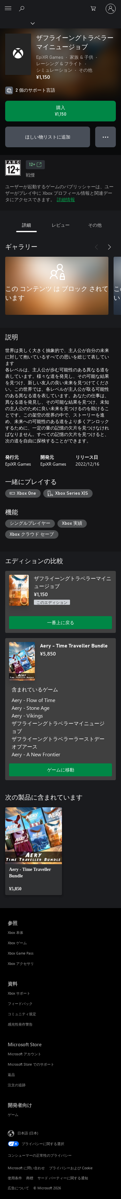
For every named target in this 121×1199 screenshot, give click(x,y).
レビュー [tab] (61, 225)
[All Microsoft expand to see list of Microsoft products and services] (8, 8)
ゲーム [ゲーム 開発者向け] (13, 1114)
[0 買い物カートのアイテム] (95, 8)
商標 (29, 1178)
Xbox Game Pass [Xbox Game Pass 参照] (21, 953)
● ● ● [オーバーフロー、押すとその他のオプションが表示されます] (106, 137)
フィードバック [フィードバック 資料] (20, 1003)
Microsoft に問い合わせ (26, 1168)
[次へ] (109, 247)
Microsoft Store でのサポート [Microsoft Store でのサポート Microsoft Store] (31, 1064)
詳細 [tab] (26, 225)
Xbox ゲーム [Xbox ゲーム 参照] (17, 943)
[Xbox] (17, 22)
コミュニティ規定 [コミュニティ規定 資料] (22, 1014)
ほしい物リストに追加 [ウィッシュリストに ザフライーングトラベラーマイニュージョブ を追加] (47, 137)
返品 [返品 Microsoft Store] (11, 1074)
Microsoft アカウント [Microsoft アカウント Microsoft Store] (24, 1054)
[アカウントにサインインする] (110, 8)
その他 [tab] (95, 225)
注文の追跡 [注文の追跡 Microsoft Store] (16, 1085)
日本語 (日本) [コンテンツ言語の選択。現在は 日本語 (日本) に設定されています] (27, 1133)
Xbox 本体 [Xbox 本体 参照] (15, 932)
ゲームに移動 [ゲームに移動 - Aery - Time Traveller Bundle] (60, 770)
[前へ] (96, 247)
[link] (33, 851)
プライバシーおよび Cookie (71, 1168)
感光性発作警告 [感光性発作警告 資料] (20, 1024)
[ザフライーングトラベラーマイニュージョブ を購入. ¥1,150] (60, 111)
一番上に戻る (60, 622)
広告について (18, 1188)
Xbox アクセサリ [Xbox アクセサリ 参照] (21, 963)
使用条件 (15, 1178)
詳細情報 (66, 199)
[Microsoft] (60, 5)
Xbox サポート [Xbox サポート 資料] (19, 993)
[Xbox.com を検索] (22, 8)
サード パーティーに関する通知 (62, 1178)
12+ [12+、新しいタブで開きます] (35, 164)
